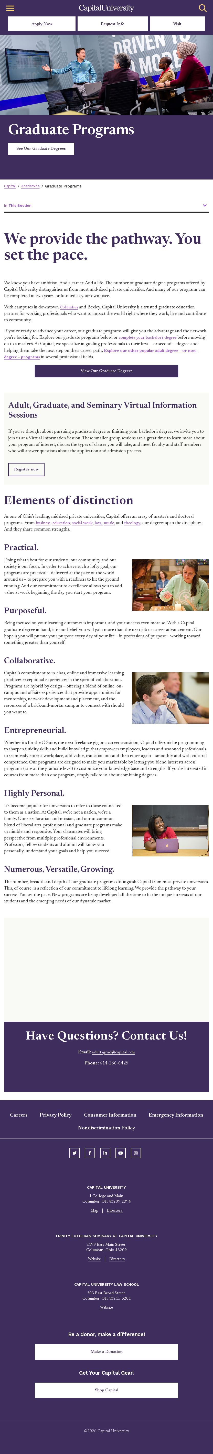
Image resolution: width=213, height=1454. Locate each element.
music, (112, 525)
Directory (114, 1213)
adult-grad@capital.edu (113, 1054)
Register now (26, 471)
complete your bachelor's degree (149, 338)
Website (94, 1262)
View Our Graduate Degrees (107, 372)
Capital (10, 186)
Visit (177, 24)
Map (94, 1213)
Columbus (70, 307)
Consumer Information (110, 1117)
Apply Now (41, 24)
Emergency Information (176, 1117)
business (43, 525)
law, (101, 525)
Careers (18, 1117)
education (62, 525)
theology (136, 525)
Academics (32, 186)
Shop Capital (106, 1394)
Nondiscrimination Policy (106, 1129)
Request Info (112, 24)
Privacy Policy (56, 1117)
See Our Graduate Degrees (41, 149)
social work (84, 525)
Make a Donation (106, 1355)
